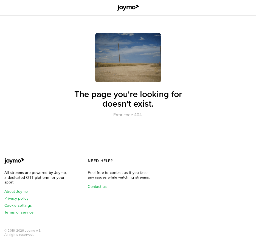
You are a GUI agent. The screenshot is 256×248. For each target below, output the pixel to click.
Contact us (97, 186)
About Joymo (16, 191)
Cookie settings (18, 205)
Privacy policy (16, 198)
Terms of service (18, 212)
